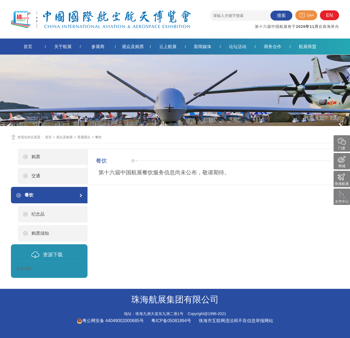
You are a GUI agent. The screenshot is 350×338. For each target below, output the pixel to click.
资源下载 (53, 254)
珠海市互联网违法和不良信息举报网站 (236, 320)
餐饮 (98, 137)
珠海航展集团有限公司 (101, 14)
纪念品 (38, 214)
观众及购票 (133, 46)
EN (329, 15)
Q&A (310, 15)
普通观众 (84, 137)
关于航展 (63, 46)
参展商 (97, 46)
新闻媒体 (202, 46)
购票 (35, 156)
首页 (28, 46)
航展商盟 (307, 46)
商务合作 (272, 46)
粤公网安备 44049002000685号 (110, 320)
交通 (35, 176)
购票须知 (40, 233)
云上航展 (168, 46)
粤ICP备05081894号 (171, 320)
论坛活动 (237, 46)
